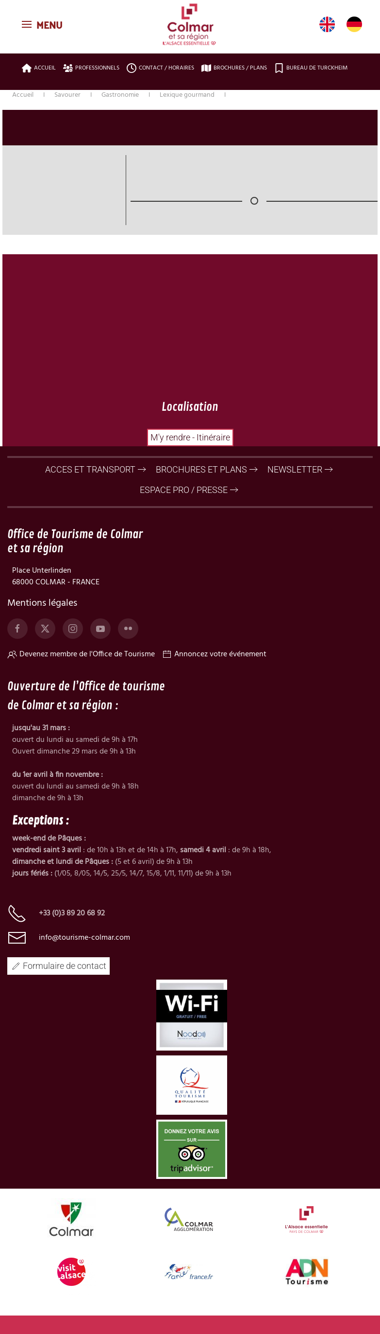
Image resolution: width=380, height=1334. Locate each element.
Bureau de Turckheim (310, 68)
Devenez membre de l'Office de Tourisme (81, 662)
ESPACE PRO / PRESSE (184, 497)
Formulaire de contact (58, 973)
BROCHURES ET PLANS (201, 477)
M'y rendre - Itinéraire (190, 437)
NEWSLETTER (294, 477)
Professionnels (91, 68)
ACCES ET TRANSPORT (90, 477)
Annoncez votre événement (214, 662)
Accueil (39, 68)
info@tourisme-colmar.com (84, 945)
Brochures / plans (234, 68)
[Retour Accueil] (190, 24)
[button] (43, 24)
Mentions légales (42, 611)
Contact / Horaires (160, 68)
